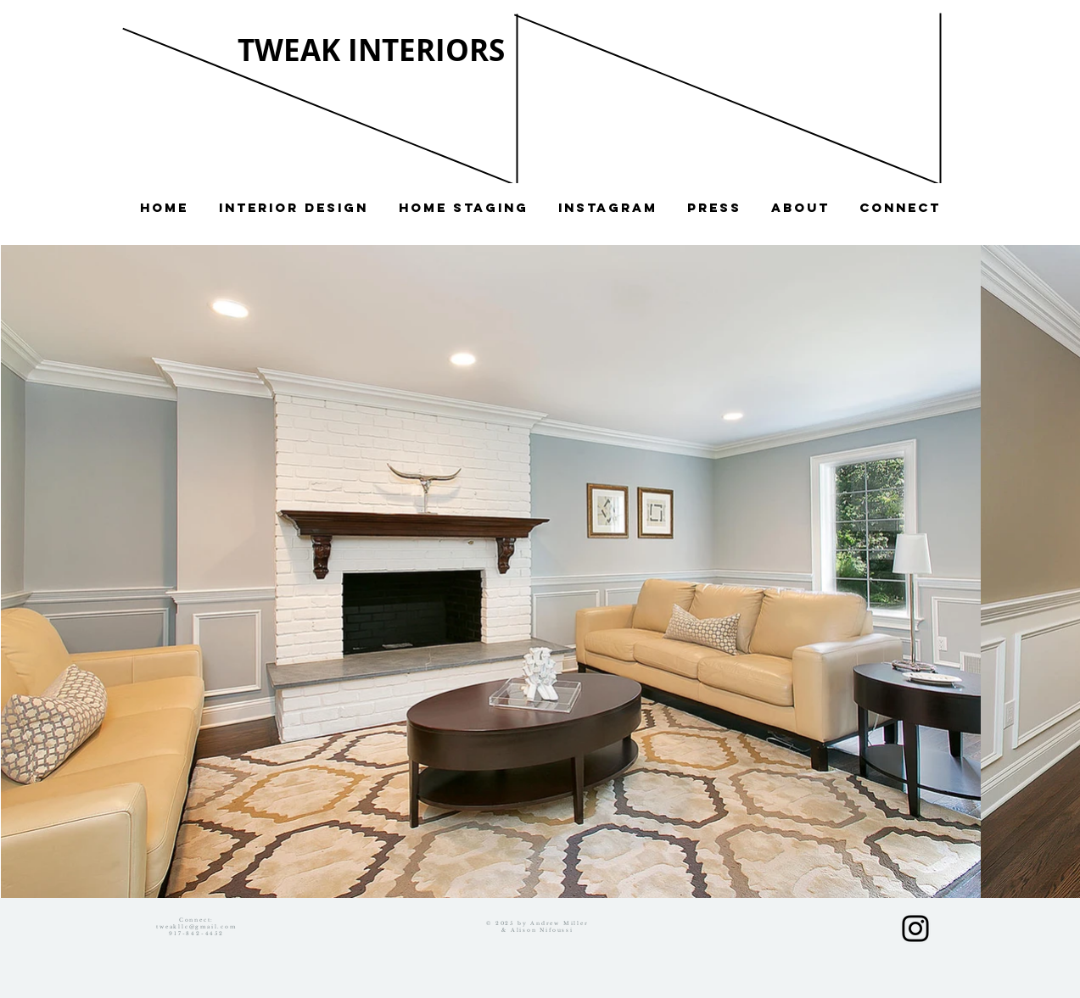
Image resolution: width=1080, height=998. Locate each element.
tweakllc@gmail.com (196, 926)
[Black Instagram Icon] (915, 928)
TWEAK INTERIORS (371, 50)
